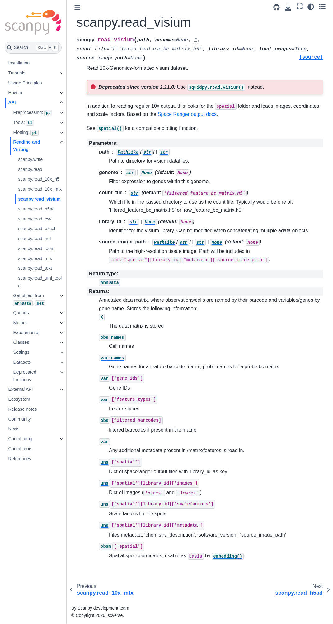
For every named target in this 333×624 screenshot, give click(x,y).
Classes (21, 342)
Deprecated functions (24, 376)
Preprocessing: (32, 113)
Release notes (22, 409)
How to (15, 92)
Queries (21, 312)
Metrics (20, 322)
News (13, 428)
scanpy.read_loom (36, 248)
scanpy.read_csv (34, 218)
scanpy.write (30, 159)
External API (20, 389)
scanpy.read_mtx (35, 258)
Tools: (23, 123)
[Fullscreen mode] (299, 6)
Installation (19, 62)
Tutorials (16, 72)
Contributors (20, 448)
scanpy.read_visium (39, 198)
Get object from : (29, 299)
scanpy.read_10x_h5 (38, 179)
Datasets (22, 362)
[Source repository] (276, 7)
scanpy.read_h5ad (36, 208)
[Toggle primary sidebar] (77, 7)
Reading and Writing (26, 145)
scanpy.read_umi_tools (40, 282)
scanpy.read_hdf (34, 238)
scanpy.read (30, 169)
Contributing (20, 438)
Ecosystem (19, 399)
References (19, 458)
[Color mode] (311, 6)
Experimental (26, 332)
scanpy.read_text (35, 268)
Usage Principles (25, 82)
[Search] (33, 47)
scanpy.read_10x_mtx (40, 189)
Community (19, 419)
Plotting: (25, 133)
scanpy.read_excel (36, 228)
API (12, 102)
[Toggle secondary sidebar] (322, 6)
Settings (21, 352)
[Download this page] (288, 7)
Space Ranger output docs (187, 114)
